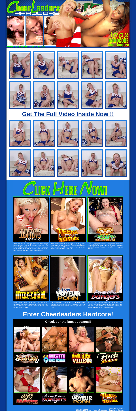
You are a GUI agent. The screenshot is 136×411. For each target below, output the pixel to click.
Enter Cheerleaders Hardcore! (68, 314)
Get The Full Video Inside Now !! (68, 114)
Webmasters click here (117, 408)
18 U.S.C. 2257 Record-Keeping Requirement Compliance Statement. (100, 410)
